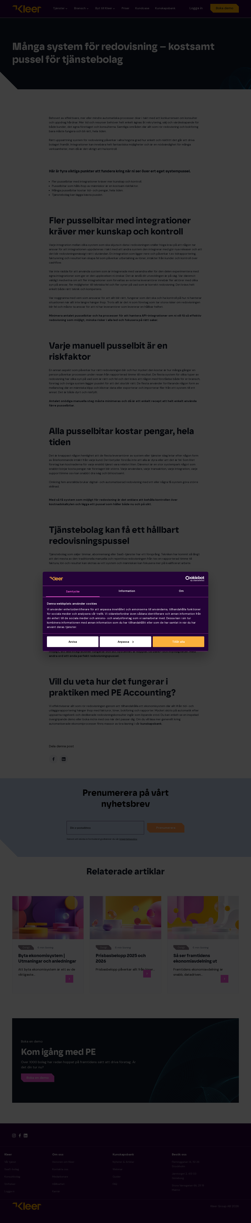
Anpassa (126, 641)
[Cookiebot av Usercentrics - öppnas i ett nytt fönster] (188, 578)
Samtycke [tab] (72, 591)
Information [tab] (127, 591)
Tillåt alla (178, 641)
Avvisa (72, 641)
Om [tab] (181, 591)
